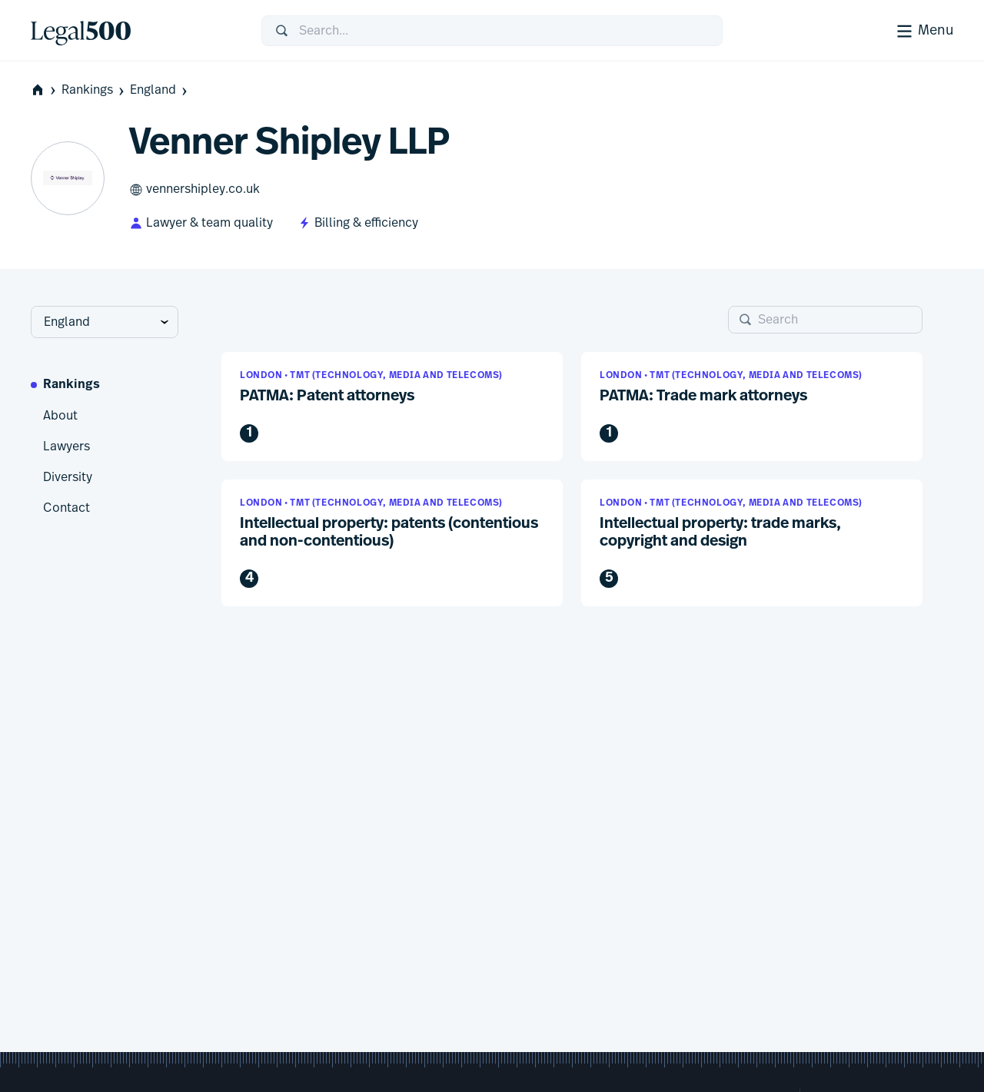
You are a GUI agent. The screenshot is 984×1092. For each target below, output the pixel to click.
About (60, 416)
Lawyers (66, 446)
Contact (66, 508)
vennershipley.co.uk (194, 190)
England (160, 90)
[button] (392, 406)
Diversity (67, 477)
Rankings (94, 90)
